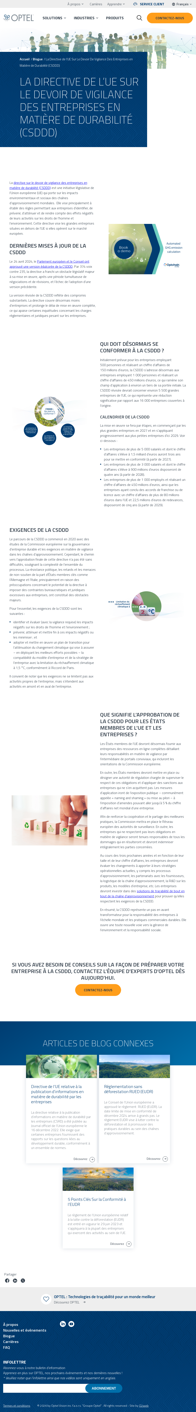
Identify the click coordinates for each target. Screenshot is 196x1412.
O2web (144, 1405)
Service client (152, 4)
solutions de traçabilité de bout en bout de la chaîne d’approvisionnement (142, 893)
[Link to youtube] (71, 1324)
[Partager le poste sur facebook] (7, 1281)
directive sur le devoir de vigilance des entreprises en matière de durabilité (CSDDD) (48, 185)
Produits (115, 18)
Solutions (52, 18)
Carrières (96, 4)
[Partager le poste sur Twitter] (23, 1281)
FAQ (6, 1347)
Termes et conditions (16, 1405)
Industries (84, 18)
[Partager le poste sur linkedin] (15, 1281)
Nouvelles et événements (24, 1330)
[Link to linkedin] (63, 1324)
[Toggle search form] (139, 18)
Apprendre (114, 4)
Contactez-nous (170, 18)
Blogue (38, 59)
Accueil (25, 59)
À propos (74, 4)
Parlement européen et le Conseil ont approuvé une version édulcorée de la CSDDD (49, 264)
